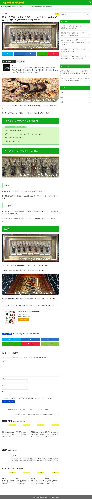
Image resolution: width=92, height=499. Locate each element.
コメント (4, 361)
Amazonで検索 (23, 319)
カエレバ (24, 314)
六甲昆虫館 (20, 265)
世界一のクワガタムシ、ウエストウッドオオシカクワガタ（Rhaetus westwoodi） (73, 52)
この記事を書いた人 (10, 61)
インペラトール (17, 333)
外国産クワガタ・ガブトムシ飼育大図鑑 (28, 311)
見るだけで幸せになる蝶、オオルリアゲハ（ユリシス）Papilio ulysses (73, 33)
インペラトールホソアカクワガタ (31, 333)
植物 (61, 88)
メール (4, 385)
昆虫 (5, 333)
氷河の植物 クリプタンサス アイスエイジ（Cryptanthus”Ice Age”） (73, 46)
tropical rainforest (12, 2)
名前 (3, 378)
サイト (4, 391)
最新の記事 (21, 61)
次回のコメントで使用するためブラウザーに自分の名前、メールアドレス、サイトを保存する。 (29, 398)
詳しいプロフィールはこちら (31, 72)
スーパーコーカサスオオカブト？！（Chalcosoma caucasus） (70, 26)
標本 (10, 333)
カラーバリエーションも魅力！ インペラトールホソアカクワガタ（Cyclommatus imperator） (74, 39)
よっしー (15, 455)
